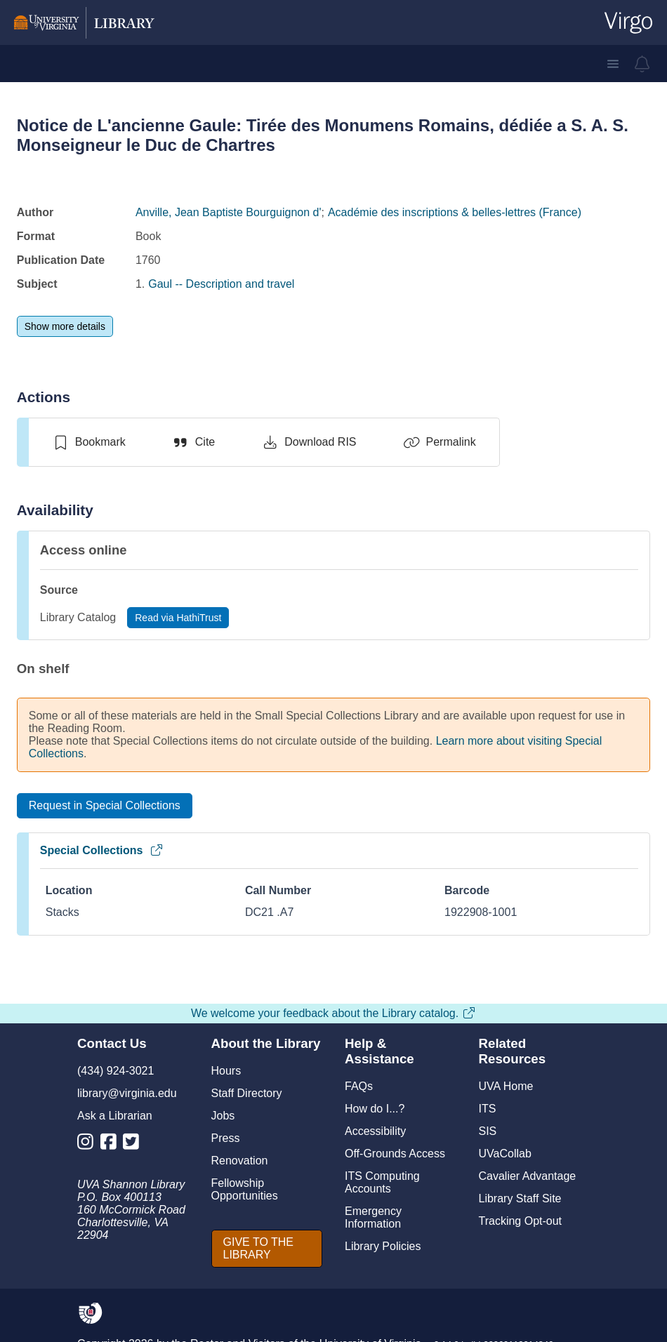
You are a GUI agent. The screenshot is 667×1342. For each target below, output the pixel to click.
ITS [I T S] (487, 1109)
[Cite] (193, 442)
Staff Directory (246, 1093)
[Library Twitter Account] (134, 1144)
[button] (613, 64)
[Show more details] (65, 326)
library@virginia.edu (127, 1093)
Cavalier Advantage (527, 1176)
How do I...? (374, 1109)
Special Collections (102, 850)
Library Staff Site (520, 1198)
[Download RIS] (308, 442)
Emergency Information (373, 1217)
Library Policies (383, 1246)
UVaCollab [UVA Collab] (505, 1154)
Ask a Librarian (114, 1116)
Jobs (223, 1116)
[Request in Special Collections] (104, 805)
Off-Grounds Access (395, 1154)
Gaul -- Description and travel (221, 284)
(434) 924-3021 (115, 1071)
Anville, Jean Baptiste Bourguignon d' (229, 212)
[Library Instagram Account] (88, 1144)
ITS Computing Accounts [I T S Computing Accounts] (382, 1182)
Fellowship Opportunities (244, 1189)
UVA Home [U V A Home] (506, 1086)
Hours (226, 1071)
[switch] (89, 442)
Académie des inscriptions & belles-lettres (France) (454, 212)
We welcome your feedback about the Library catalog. (333, 1013)
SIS (488, 1131)
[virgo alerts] (642, 64)
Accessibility (375, 1131)
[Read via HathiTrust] (178, 617)
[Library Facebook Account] (112, 1144)
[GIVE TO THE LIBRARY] (267, 1249)
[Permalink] (439, 442)
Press (225, 1138)
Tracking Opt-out (520, 1221)
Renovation (239, 1161)
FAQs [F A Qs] (359, 1086)
